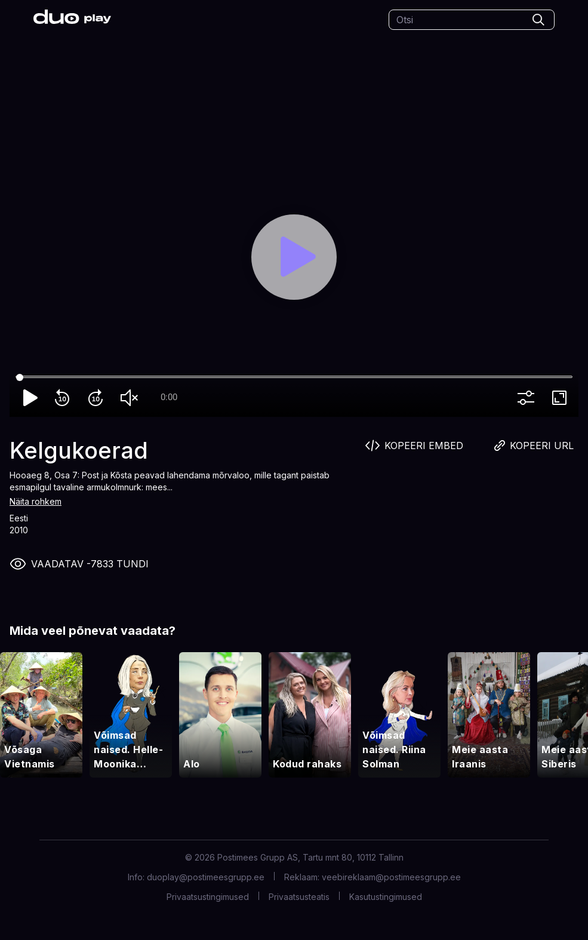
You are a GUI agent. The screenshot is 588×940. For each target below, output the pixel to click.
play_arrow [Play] (31, 398)
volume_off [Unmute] (131, 398)
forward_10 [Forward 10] (98, 398)
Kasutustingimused (385, 897)
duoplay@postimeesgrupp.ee (205, 877)
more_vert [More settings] (528, 398)
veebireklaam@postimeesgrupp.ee (391, 877)
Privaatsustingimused (208, 897)
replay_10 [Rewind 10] (64, 398)
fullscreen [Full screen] (562, 398)
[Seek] (294, 377)
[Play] (294, 257)
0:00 (169, 397)
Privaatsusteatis (299, 897)
